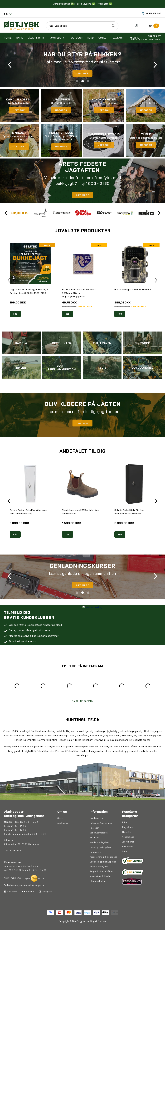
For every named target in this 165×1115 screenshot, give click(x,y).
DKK (6, 14)
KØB (15, 314)
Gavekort (119, 37)
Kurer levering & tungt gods (103, 857)
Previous (9, 65)
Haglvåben (127, 827)
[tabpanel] (82, 65)
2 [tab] (82, 81)
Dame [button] (19, 37)
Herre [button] (8, 37)
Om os (60, 818)
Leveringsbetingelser (100, 847)
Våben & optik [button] (36, 37)
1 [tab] (77, 81)
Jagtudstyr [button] (58, 37)
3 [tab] (88, 81)
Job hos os (62, 823)
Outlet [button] (103, 37)
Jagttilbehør (128, 842)
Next (155, 65)
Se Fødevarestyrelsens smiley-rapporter (24, 885)
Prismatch (95, 838)
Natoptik (126, 832)
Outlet (125, 852)
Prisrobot (94, 828)
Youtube (28, 919)
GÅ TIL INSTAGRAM (82, 701)
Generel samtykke (99, 867)
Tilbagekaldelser (98, 881)
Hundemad (127, 847)
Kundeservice (151, 13)
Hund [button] (90, 37)
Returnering (95, 852)
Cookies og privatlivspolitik (103, 862)
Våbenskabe (128, 837)
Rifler (125, 823)
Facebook (10, 919)
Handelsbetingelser (99, 843)
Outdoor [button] (77, 37)
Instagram (45, 919)
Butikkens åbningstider (101, 823)
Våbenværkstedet (98, 833)
